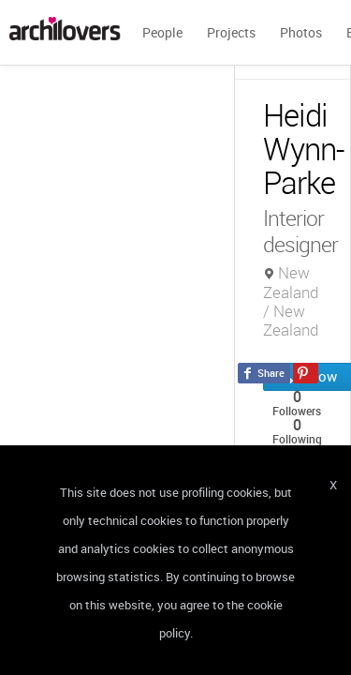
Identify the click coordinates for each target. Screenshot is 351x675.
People (162, 32)
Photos (301, 32)
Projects (231, 32)
